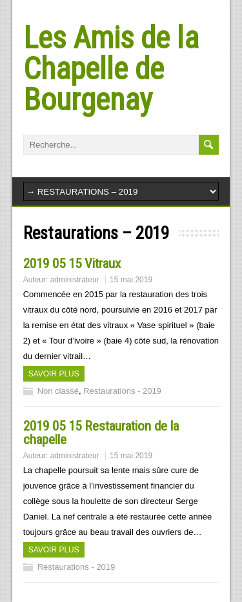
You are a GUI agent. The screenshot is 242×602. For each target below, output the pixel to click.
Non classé (58, 391)
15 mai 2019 (131, 279)
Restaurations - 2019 (122, 391)
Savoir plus (53, 373)
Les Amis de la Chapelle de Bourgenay (111, 68)
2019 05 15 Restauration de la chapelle (101, 432)
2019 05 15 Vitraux (72, 263)
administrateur (74, 279)
